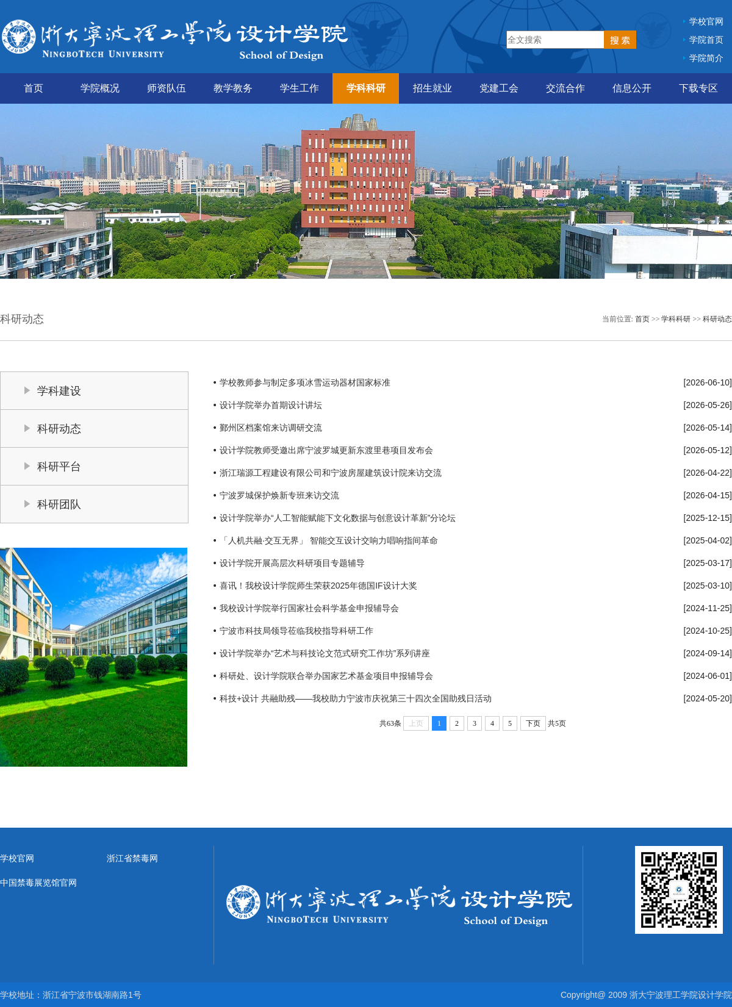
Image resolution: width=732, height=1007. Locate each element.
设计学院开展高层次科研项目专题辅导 (292, 563)
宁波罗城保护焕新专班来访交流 (279, 495)
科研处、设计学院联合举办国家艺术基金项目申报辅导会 (326, 676)
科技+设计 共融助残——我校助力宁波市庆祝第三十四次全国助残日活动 (356, 698)
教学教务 (233, 88)
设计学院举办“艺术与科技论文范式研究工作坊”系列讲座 (325, 653)
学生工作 (299, 88)
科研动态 (717, 319)
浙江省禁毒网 (132, 858)
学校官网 (706, 21)
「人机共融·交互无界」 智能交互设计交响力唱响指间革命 (329, 540)
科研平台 (59, 466)
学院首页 (706, 40)
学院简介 (706, 58)
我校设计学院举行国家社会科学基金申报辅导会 (309, 608)
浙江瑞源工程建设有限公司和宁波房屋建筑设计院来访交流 (331, 473)
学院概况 (100, 88)
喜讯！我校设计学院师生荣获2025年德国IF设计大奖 (318, 585)
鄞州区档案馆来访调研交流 (271, 427)
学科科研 (366, 88)
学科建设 (59, 391)
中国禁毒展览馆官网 (38, 882)
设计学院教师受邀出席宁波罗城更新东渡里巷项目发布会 (326, 450)
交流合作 (565, 88)
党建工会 (498, 88)
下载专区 (698, 88)
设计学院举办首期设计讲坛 (271, 405)
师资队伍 (166, 88)
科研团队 (59, 504)
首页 (33, 88)
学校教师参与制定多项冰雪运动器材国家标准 (305, 382)
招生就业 (432, 88)
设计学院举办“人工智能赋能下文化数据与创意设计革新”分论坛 (338, 518)
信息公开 (631, 88)
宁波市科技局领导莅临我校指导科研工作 (296, 631)
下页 (533, 723)
